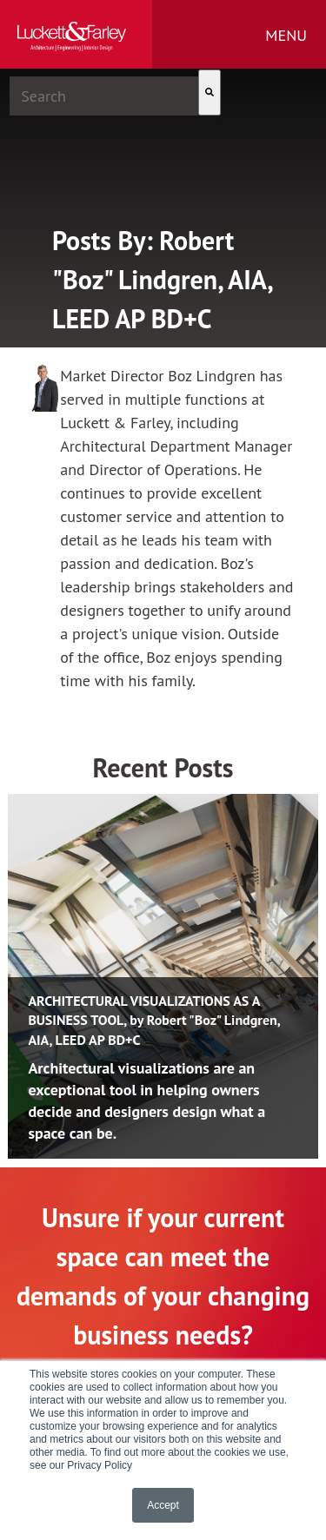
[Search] (209, 92)
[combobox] (104, 96)
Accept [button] (163, 1505)
